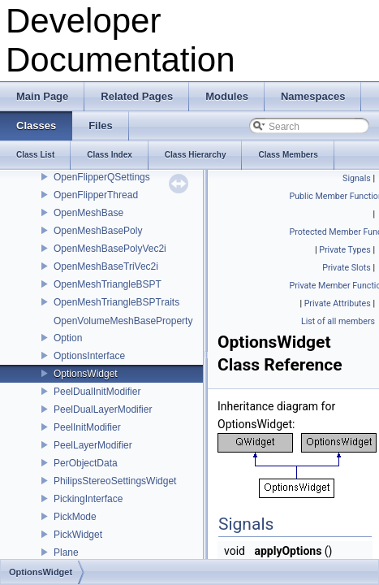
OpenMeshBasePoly (98, 230)
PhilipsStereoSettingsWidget (115, 481)
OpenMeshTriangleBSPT (108, 284)
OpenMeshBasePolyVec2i (110, 248)
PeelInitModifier (87, 427)
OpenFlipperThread (96, 195)
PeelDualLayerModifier (103, 409)
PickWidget (78, 534)
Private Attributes (337, 303)
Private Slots (346, 267)
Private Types (345, 250)
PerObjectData (86, 463)
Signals (356, 178)
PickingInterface (88, 499)
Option (68, 338)
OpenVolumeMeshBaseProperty (123, 321)
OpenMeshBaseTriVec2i (106, 266)
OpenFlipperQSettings (102, 177)
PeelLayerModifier (93, 445)
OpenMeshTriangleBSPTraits (116, 302)
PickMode (75, 516)
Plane (66, 552)
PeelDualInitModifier (97, 391)
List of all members (338, 321)
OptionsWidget (86, 373)
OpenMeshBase (88, 213)
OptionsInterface (89, 356)
